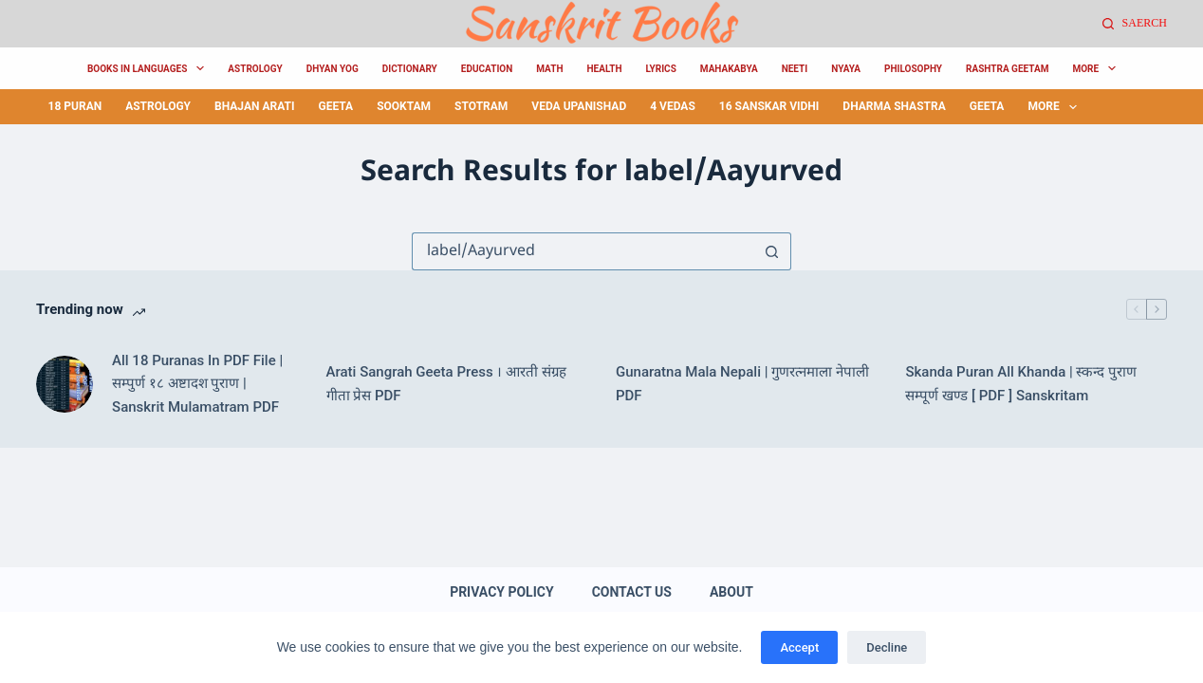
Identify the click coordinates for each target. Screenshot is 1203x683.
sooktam (404, 106)
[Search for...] (582, 251)
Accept (799, 647)
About (731, 592)
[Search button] (772, 251)
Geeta (335, 106)
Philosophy (913, 69)
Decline (886, 647)
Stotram (481, 106)
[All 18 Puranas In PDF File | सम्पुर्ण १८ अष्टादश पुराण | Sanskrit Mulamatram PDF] (64, 384)
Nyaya (846, 69)
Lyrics (660, 69)
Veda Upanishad (578, 106)
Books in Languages (149, 68)
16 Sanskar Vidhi (769, 106)
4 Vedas (672, 106)
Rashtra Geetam (1007, 69)
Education (486, 69)
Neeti (795, 69)
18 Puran (75, 106)
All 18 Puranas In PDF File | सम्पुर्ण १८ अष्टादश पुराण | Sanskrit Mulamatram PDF (197, 384)
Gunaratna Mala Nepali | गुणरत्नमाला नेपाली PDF (742, 383)
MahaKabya (729, 69)
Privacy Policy (502, 592)
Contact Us (632, 592)
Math (549, 69)
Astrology (255, 69)
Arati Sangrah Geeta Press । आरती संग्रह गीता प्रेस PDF (446, 383)
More (1097, 68)
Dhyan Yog (332, 69)
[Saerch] (1134, 23)
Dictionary (409, 69)
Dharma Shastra (893, 106)
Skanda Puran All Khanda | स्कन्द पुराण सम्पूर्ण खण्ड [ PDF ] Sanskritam (1021, 383)
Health (603, 69)
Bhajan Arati (254, 106)
